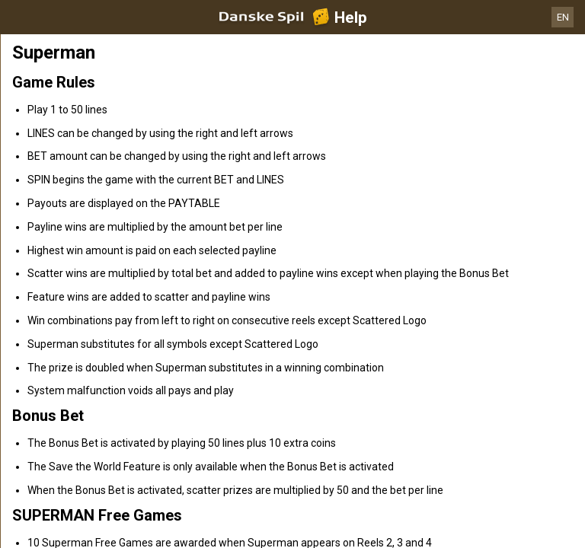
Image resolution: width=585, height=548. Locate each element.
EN (563, 17)
